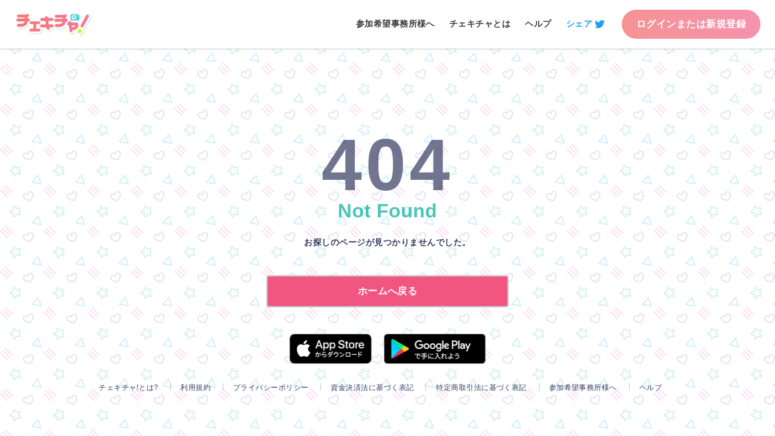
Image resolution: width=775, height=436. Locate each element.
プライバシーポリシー (271, 387)
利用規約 (195, 387)
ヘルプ (538, 23)
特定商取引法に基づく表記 (481, 387)
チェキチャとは (479, 23)
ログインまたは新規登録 (691, 24)
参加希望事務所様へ (395, 23)
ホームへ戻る (388, 291)
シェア (579, 23)
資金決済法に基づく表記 (372, 387)
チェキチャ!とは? (128, 387)
